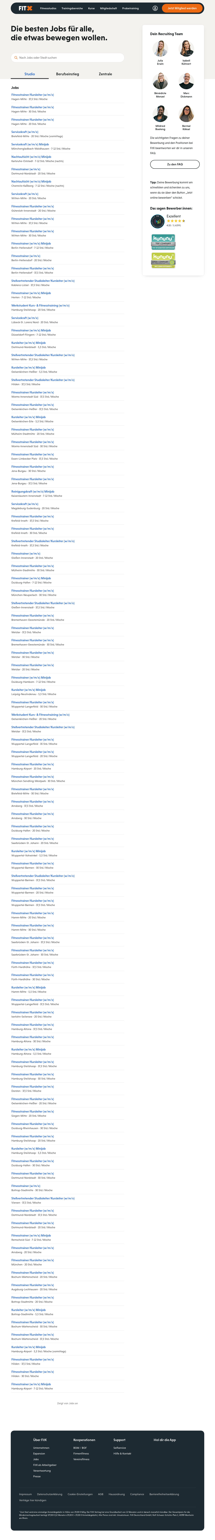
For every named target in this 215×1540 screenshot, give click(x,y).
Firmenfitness (81, 1453)
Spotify (185, 1467)
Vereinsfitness (81, 1459)
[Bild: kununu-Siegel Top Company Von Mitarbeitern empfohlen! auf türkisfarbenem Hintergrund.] (163, 243)
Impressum (25, 1494)
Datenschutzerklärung (49, 1494)
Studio (30, 74)
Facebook (156, 1467)
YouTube (170, 1467)
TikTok (178, 1467)
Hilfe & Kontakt (122, 1453)
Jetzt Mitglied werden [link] (182, 8)
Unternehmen (41, 1447)
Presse (37, 1476)
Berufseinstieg (67, 74)
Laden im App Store (178, 1449)
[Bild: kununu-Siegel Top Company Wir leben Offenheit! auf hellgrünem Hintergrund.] (163, 261)
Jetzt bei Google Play (178, 1456)
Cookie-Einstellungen (80, 1494)
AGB (100, 1494)
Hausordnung (117, 1494)
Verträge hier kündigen (32, 1500)
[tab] (30, 75)
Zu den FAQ (175, 164)
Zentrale (105, 74)
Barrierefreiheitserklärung (164, 1494)
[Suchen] (16, 57)
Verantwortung (42, 1470)
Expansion (39, 1453)
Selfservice (120, 1447)
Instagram (163, 1467)
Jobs (36, 1459)
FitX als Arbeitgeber (44, 1465)
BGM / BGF (80, 1447)
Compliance (137, 1494)
